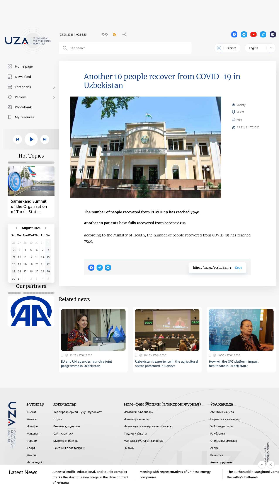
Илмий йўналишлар (137, 419)
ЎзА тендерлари (221, 426)
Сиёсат (31, 412)
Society (240, 105)
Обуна (57, 419)
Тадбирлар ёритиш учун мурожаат (77, 412)
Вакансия (216, 455)
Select (245, 112)
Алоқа (214, 448)
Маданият (34, 433)
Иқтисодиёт (35, 462)
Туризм (32, 441)
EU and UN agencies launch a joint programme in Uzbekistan (86, 363)
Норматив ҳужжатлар (225, 419)
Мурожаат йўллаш (65, 441)
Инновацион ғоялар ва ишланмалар (148, 426)
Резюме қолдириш (66, 426)
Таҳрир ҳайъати (135, 433)
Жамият (32, 419)
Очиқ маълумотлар (223, 441)
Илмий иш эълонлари (138, 412)
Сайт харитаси (63, 433)
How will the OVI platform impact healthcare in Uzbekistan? (234, 363)
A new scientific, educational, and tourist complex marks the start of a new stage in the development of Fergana (90, 475)
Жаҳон (31, 455)
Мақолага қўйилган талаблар (143, 441)
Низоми (129, 448)
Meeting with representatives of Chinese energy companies (175, 474)
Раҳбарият (217, 433)
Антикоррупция (221, 462)
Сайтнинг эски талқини (69, 448)
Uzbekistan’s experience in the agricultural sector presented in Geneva (166, 363)
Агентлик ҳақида (222, 412)
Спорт (31, 448)
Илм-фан (33, 426)
